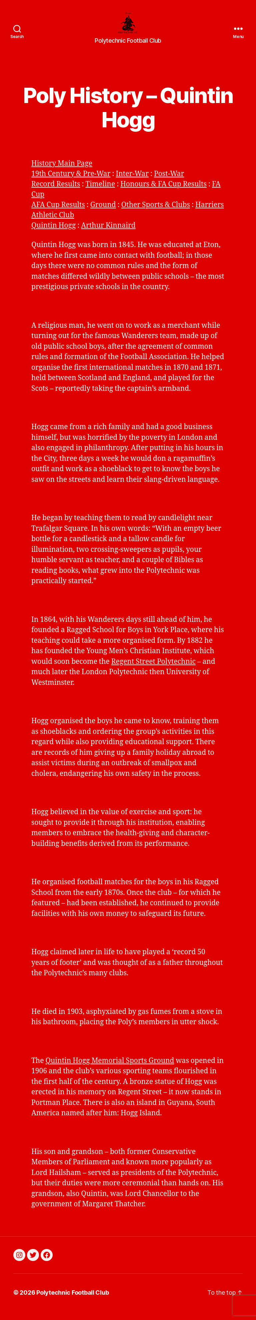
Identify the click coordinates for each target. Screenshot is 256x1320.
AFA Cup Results (58, 213)
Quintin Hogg (53, 234)
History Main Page (61, 172)
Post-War (169, 182)
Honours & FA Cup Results (163, 193)
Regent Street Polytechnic (153, 670)
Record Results (55, 193)
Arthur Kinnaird (108, 234)
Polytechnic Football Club (72, 1301)
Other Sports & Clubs (155, 213)
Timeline (100, 193)
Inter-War (132, 182)
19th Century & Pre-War (71, 182)
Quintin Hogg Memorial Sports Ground (109, 1069)
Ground (103, 213)
